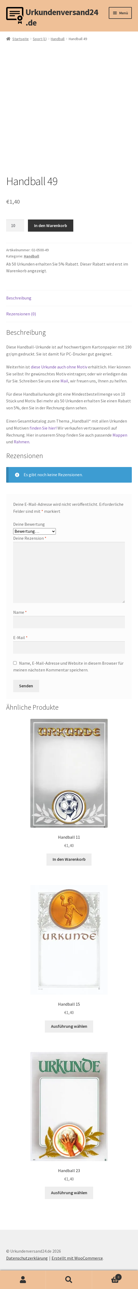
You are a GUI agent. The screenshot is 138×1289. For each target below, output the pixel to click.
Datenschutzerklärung (27, 1258)
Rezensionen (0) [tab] (21, 313)
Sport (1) (40, 38)
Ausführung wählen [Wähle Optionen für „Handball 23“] (69, 1192)
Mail (64, 381)
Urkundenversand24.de (62, 15)
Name (20, 612)
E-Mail (20, 637)
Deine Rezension (29, 538)
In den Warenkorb (50, 225)
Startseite (20, 38)
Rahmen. (22, 441)
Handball (57, 38)
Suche (69, 1280)
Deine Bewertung (29, 524)
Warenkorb (107, 1276)
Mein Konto (23, 1280)
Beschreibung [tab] (18, 298)
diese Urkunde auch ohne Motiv (59, 367)
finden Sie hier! (43, 428)
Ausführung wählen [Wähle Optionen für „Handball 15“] (69, 1026)
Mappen (119, 435)
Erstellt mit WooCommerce (77, 1258)
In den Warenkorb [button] (69, 859)
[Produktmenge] (15, 226)
